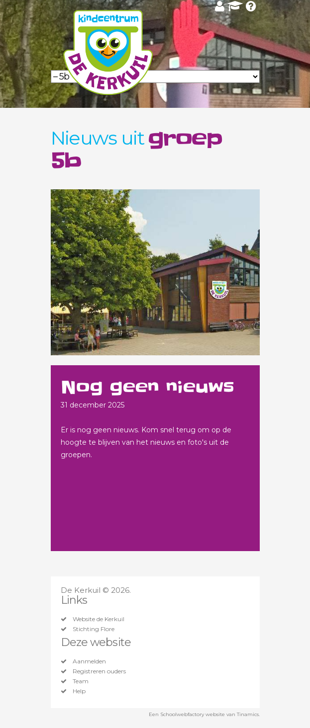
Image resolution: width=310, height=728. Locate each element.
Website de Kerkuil (98, 619)
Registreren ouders (99, 671)
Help (79, 691)
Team (81, 681)
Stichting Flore (93, 629)
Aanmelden (89, 661)
